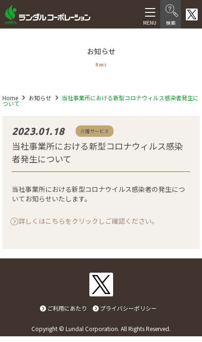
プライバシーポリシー (128, 308)
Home (10, 98)
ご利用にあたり (67, 308)
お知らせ (40, 98)
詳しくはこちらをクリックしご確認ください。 (88, 221)
